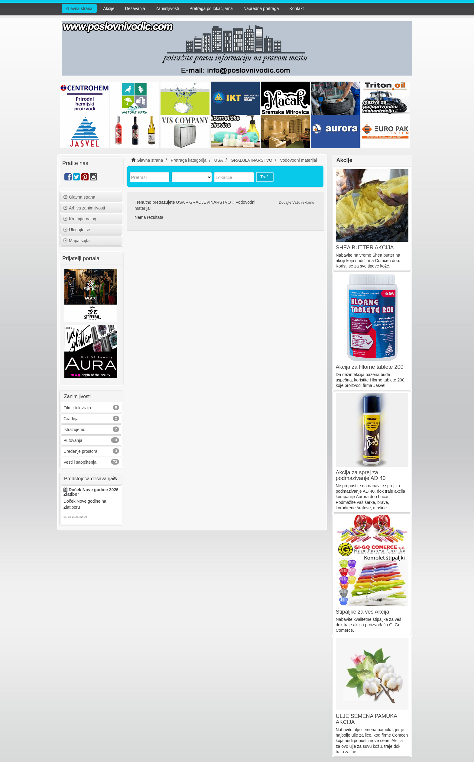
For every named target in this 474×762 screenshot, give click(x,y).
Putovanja (72, 440)
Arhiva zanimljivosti (84, 208)
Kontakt (296, 8)
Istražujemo (74, 429)
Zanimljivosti (167, 8)
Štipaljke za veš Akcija (362, 612)
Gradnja (71, 418)
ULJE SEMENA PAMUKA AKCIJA (366, 719)
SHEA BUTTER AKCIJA (365, 248)
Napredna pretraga (261, 8)
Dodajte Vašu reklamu (296, 202)
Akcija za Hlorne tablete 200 (370, 367)
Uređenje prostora (80, 451)
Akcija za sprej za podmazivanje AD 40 (361, 475)
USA (180, 202)
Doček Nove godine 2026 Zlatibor (90, 492)
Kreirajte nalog (79, 218)
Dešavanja (135, 8)
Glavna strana (79, 8)
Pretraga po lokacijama (211, 8)
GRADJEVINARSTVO (210, 202)
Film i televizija (77, 407)
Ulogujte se (76, 229)
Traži (265, 176)
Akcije (108, 8)
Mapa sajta (76, 240)
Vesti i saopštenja (79, 462)
